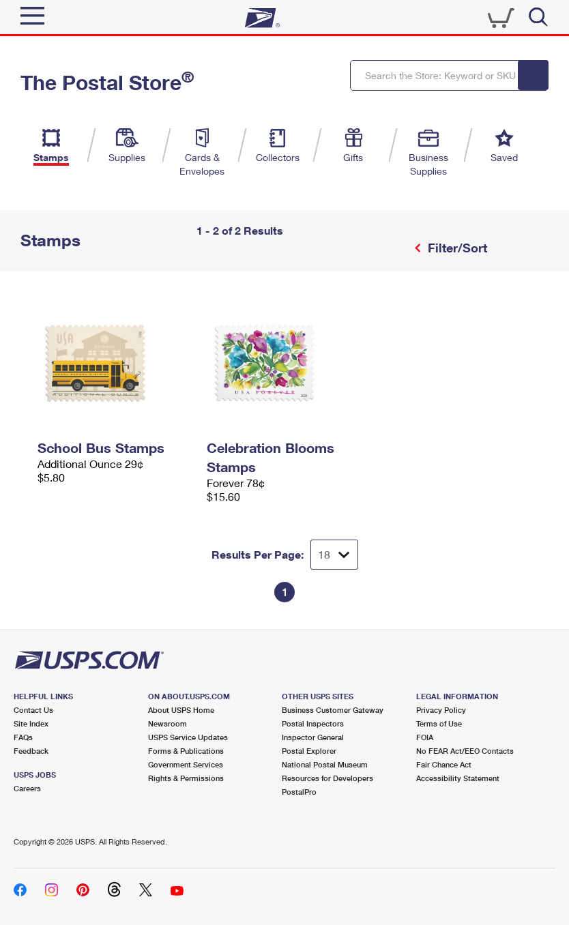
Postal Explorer (309, 750)
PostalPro (299, 791)
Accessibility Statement (457, 778)
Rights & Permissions (186, 778)
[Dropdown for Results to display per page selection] (334, 555)
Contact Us (33, 709)
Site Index (31, 723)
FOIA (424, 737)
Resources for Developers (327, 778)
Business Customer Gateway (332, 709)
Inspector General (313, 737)
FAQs (23, 737)
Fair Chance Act (443, 764)
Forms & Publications (186, 750)
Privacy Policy (441, 709)
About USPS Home (181, 709)
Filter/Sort (455, 247)
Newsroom (167, 723)
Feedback (31, 750)
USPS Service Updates (188, 737)
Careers (27, 788)
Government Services (185, 764)
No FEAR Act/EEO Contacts (465, 750)
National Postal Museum (325, 764)
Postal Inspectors (313, 723)
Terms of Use (439, 723)
